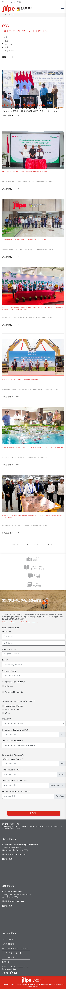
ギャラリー (9, 51)
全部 (6, 41)
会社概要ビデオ (8, 944)
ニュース (8, 44)
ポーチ (4, 15)
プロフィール (7, 939)
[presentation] (26, 804)
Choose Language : (9, 2)
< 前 (13, 544)
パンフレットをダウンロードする (15, 948)
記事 (6, 47)
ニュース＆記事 (8, 957)
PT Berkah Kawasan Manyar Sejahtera (27, 984)
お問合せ (5, 962)
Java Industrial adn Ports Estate (51, 984)
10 (48, 544)
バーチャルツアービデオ (11, 953)
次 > (52, 544)
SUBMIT (33, 813)
